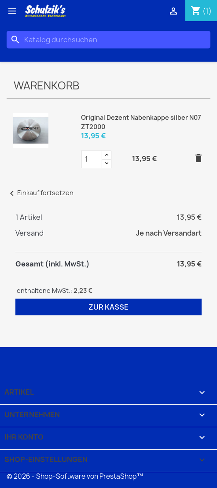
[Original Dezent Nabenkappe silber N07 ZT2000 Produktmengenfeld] (91, 159)
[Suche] (108, 39)
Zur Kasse (108, 307)
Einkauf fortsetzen (40, 193)
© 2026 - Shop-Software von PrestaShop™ (75, 476)
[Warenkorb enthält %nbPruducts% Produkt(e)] (201, 11)
